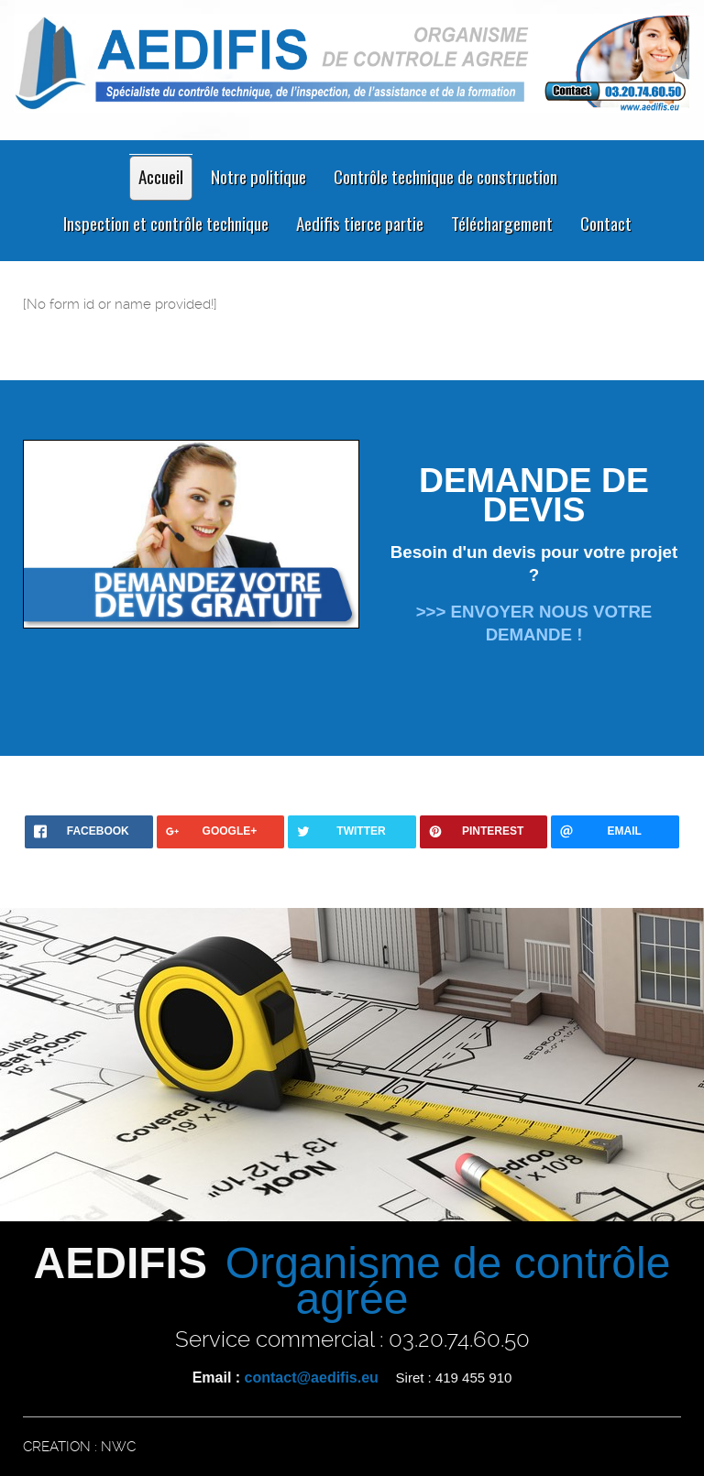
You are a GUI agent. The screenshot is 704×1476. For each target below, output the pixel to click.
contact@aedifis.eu (312, 1377)
